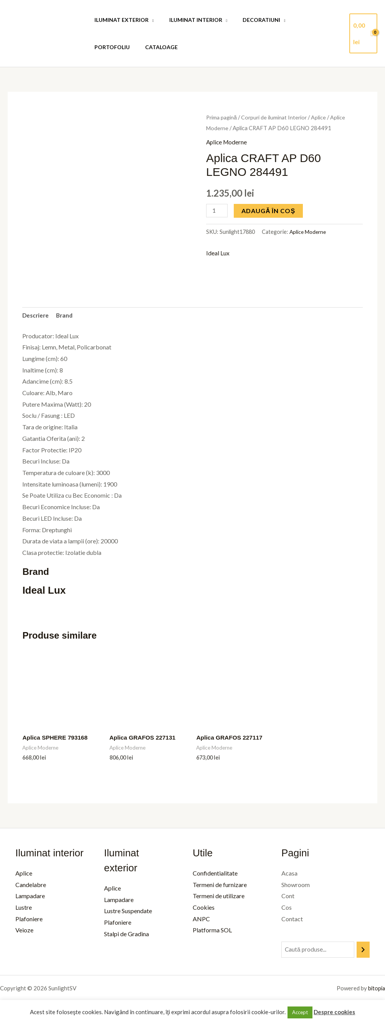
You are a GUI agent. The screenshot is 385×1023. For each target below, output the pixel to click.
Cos (284, 908)
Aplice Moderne (227, 142)
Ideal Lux (218, 253)
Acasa (287, 874)
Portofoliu (302, 20)
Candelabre (30, 885)
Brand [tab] (66, 315)
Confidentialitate (213, 874)
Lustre (23, 908)
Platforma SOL (210, 931)
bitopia (376, 989)
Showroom (293, 885)
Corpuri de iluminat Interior (276, 117)
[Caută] (363, 951)
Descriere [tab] (36, 315)
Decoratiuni (250, 20)
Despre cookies (334, 1011)
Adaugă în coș (269, 210)
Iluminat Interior (188, 20)
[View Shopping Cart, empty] (362, 33)
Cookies (202, 908)
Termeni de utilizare (217, 897)
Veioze (24, 931)
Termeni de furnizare (218, 885)
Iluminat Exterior (119, 20)
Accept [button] (300, 1012)
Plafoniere (29, 920)
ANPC (199, 920)
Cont (285, 897)
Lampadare (30, 897)
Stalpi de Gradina (125, 935)
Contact (290, 920)
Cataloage (108, 47)
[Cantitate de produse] (217, 210)
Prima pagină (222, 117)
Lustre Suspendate (127, 912)
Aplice (321, 117)
